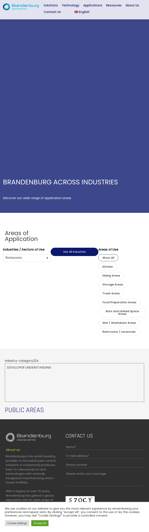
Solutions (51, 5)
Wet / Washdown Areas (119, 323)
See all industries (74, 252)
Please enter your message (86, 474)
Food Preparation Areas (119, 302)
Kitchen (107, 267)
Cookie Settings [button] (17, 523)
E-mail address (77, 456)
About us (13, 450)
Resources (114, 5)
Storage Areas (112, 284)
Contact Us (52, 12)
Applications (92, 5)
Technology (70, 5)
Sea (67, 12)
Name (71, 447)
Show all (108, 258)
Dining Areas (111, 276)
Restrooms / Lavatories (119, 332)
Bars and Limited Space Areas (122, 312)
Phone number (76, 465)
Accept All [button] (40, 523)
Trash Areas (111, 293)
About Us (132, 5)
